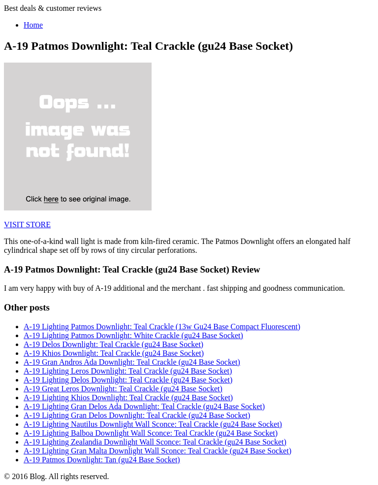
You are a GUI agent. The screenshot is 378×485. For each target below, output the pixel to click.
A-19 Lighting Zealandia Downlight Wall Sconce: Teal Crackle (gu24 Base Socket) (155, 442)
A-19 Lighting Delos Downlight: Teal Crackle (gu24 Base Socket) (128, 380)
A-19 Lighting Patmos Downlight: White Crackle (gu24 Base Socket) (133, 335)
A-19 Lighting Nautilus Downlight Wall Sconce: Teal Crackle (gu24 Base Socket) (153, 424)
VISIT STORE (27, 224)
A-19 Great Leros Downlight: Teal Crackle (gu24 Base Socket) (123, 388)
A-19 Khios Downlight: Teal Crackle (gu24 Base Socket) (114, 353)
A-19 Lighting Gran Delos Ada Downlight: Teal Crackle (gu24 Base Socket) (144, 406)
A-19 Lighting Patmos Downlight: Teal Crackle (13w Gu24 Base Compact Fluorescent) (162, 326)
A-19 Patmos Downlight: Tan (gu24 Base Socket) (102, 459)
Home (33, 25)
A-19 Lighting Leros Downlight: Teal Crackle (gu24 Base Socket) (128, 371)
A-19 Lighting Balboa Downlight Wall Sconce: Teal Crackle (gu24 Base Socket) (151, 433)
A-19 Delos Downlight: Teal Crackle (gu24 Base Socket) (113, 344)
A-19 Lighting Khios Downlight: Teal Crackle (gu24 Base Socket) (128, 397)
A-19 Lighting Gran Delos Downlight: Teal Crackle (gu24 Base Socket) (137, 415)
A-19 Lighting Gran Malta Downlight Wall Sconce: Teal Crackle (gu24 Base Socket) (157, 451)
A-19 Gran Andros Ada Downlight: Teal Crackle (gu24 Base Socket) (132, 362)
